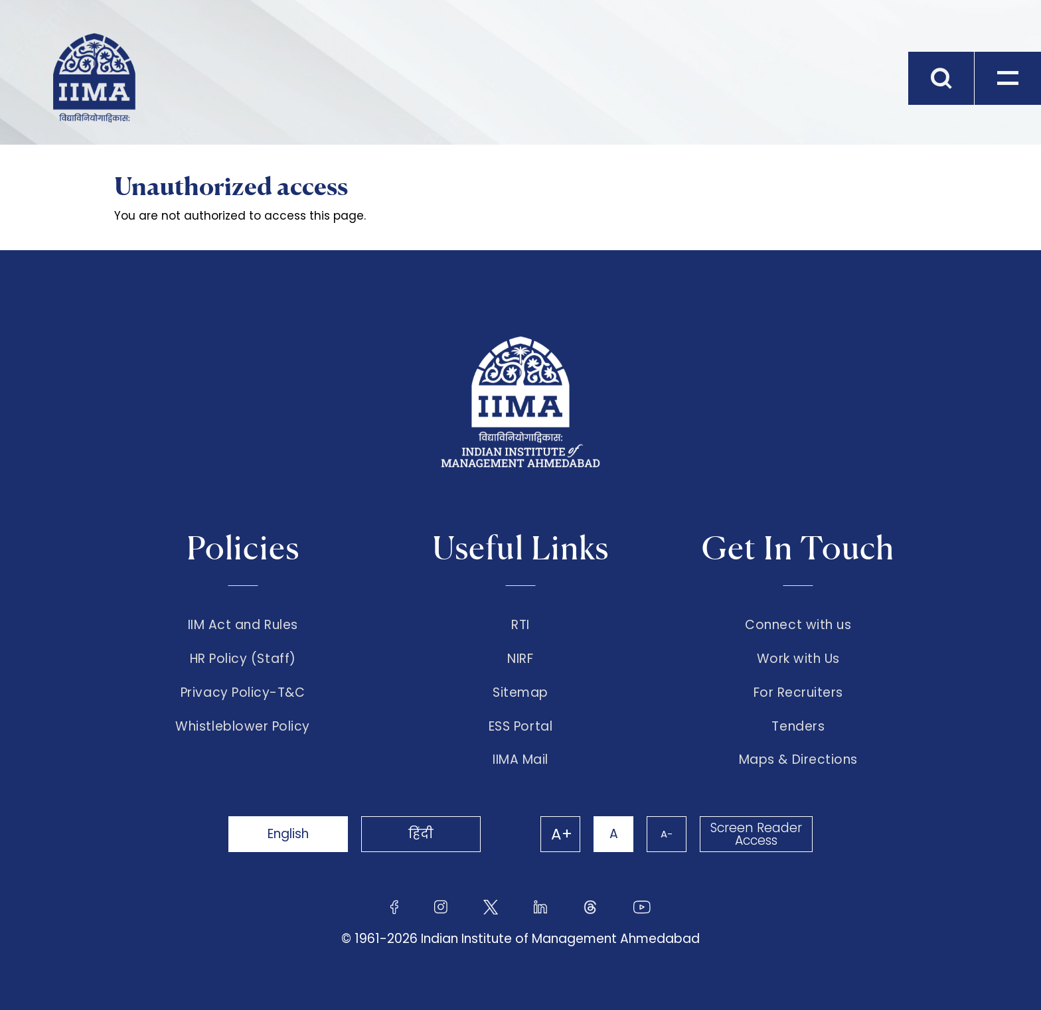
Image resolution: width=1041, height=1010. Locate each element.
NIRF (520, 659)
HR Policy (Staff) (243, 659)
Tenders (798, 727)
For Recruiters (798, 693)
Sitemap (520, 693)
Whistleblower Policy (242, 727)
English (288, 834)
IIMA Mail (520, 760)
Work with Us (798, 659)
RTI (520, 625)
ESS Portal (520, 727)
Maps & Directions (798, 760)
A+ (561, 834)
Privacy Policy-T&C (243, 693)
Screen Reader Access (756, 834)
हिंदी (421, 834)
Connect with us (798, 625)
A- (667, 834)
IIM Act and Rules (243, 625)
